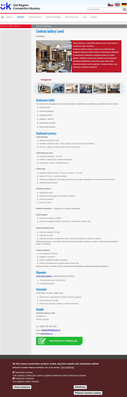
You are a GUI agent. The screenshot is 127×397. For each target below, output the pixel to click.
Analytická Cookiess (24, 381)
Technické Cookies (24, 376)
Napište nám (78, 360)
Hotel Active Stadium (44, 276)
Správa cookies (120, 360)
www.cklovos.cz (47, 334)
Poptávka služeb (104, 360)
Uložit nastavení (22, 390)
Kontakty (90, 360)
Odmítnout (80, 390)
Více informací (67, 370)
